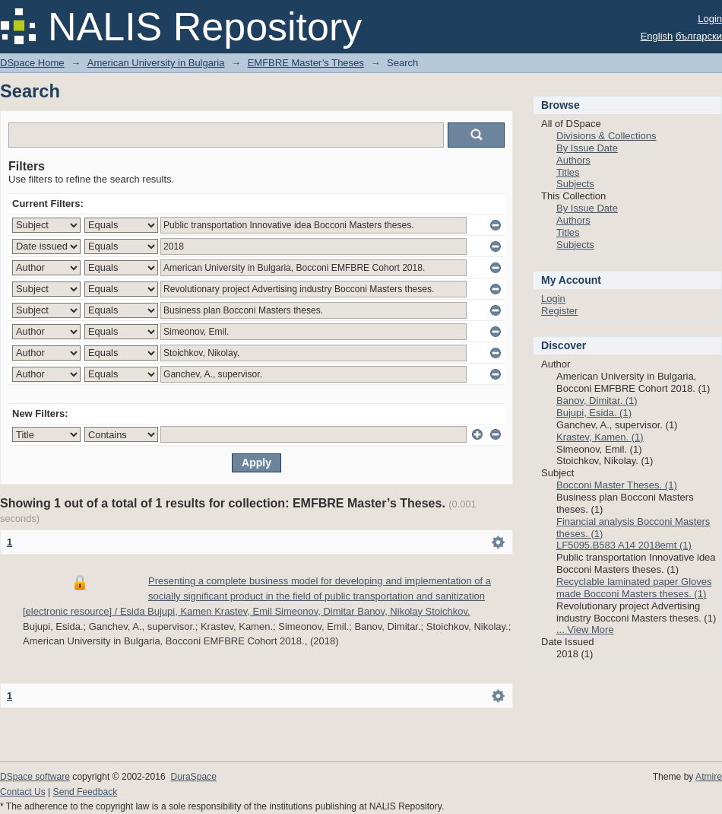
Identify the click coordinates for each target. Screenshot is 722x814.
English (657, 36)
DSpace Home (32, 62)
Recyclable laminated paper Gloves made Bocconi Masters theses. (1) (634, 587)
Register (559, 310)
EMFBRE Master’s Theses (306, 62)
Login (710, 18)
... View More (585, 629)
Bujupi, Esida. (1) (594, 412)
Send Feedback (85, 792)
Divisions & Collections (606, 135)
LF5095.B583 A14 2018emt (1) (624, 545)
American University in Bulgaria (156, 62)
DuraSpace (193, 776)
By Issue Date (587, 148)
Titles (568, 172)
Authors (573, 160)
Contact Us (23, 792)
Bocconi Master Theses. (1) (616, 485)
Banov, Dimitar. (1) (597, 400)
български (699, 36)
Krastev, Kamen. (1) (600, 437)
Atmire (708, 776)
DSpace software (35, 776)
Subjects (575, 183)
